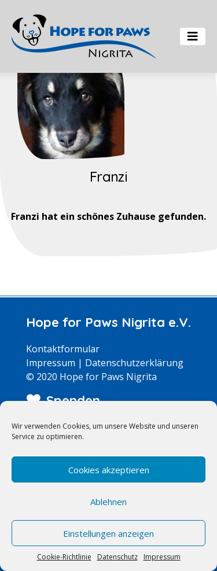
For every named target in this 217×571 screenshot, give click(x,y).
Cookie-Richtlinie (64, 557)
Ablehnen (108, 501)
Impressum (162, 557)
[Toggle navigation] (192, 36)
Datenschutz (117, 557)
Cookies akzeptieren (108, 470)
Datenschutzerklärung (134, 362)
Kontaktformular (63, 348)
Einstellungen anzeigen (108, 533)
